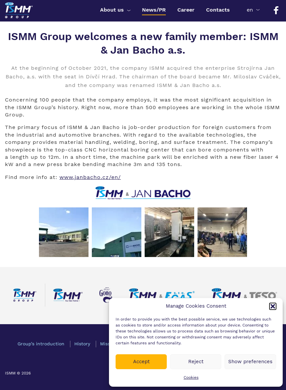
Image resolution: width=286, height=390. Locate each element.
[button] (272, 306)
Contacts (218, 10)
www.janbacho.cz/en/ (90, 177)
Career (186, 10)
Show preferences (250, 362)
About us (112, 10)
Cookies (191, 377)
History (82, 343)
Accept (141, 362)
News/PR (154, 10)
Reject (195, 362)
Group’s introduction (41, 343)
